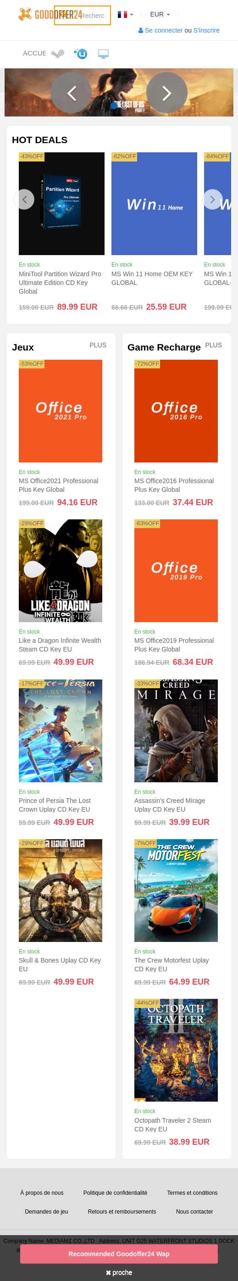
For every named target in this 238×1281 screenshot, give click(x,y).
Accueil (34, 53)
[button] (71, 92)
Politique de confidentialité (115, 1193)
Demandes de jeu (46, 1212)
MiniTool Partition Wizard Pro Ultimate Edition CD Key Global (60, 282)
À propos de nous (41, 1193)
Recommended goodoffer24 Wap (118, 1254)
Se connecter (164, 30)
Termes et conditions (192, 1193)
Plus (97, 345)
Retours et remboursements (122, 1212)
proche (119, 1272)
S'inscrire (207, 30)
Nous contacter (194, 1212)
